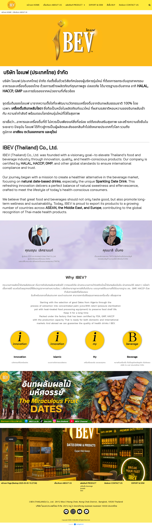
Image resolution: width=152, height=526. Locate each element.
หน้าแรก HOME (6, 12)
